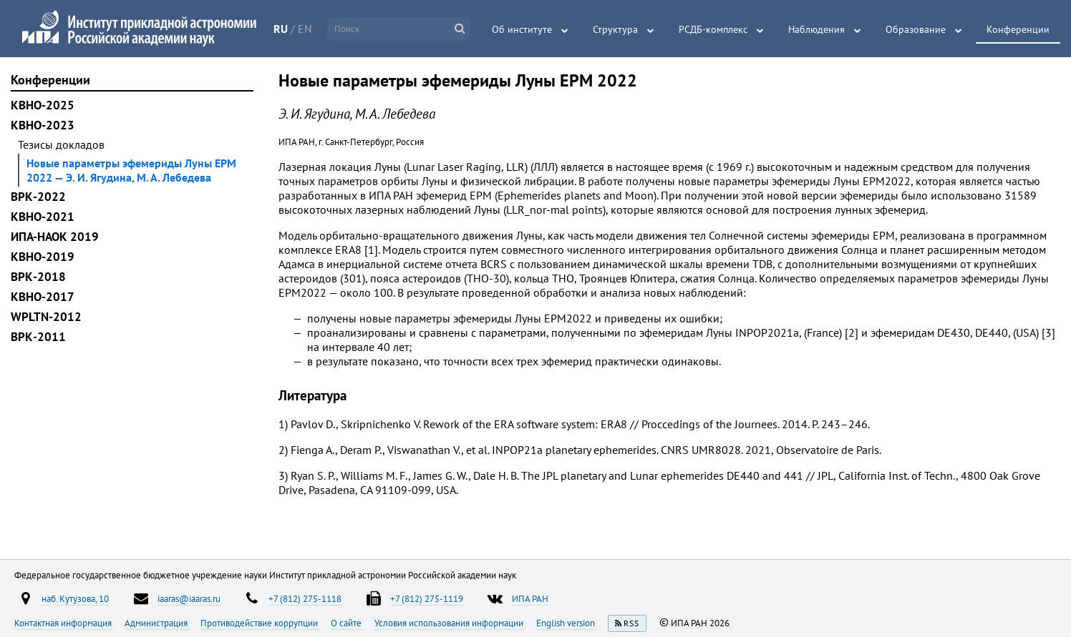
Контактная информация (64, 622)
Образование (916, 29)
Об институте (522, 29)
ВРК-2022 (38, 196)
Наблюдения (816, 29)
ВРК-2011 (38, 337)
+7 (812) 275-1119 (426, 598)
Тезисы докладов (61, 144)
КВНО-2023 (42, 125)
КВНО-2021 (42, 216)
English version (566, 622)
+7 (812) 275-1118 (304, 598)
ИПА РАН (530, 598)
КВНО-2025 (42, 105)
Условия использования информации (449, 622)
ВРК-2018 (38, 277)
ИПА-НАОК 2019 (55, 237)
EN (305, 28)
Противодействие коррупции (260, 622)
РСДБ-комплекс (713, 29)
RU (280, 28)
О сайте (347, 622)
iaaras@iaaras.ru (189, 598)
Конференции (1018, 29)
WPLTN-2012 (46, 317)
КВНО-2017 (42, 297)
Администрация (157, 622)
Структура (615, 29)
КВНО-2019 (42, 257)
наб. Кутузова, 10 (75, 598)
